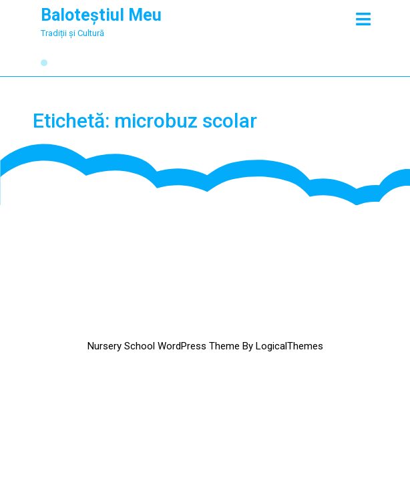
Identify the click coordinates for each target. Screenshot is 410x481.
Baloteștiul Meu (101, 15)
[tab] (363, 19)
